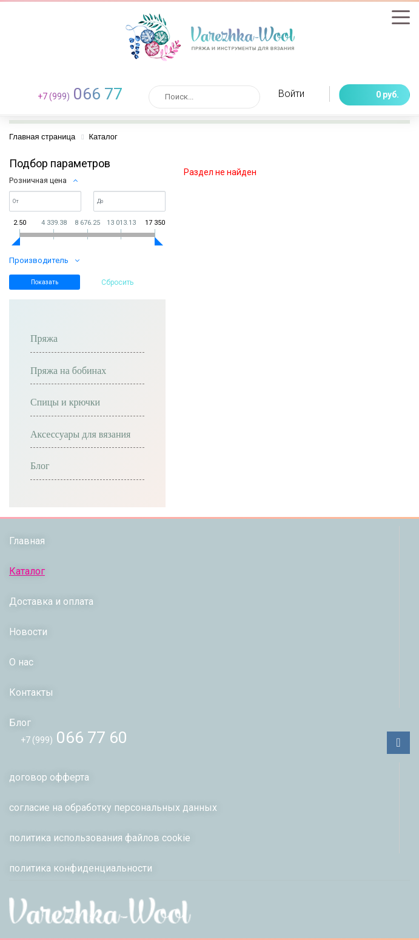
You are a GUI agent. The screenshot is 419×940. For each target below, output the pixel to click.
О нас (21, 662)
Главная (27, 541)
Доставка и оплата (51, 601)
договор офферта (49, 777)
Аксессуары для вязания (80, 434)
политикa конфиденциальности (80, 868)
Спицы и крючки (65, 402)
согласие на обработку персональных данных (113, 807)
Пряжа (44, 338)
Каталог (27, 571)
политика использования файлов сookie (99, 838)
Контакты (31, 692)
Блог (40, 466)
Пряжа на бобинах (68, 370)
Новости (28, 632)
